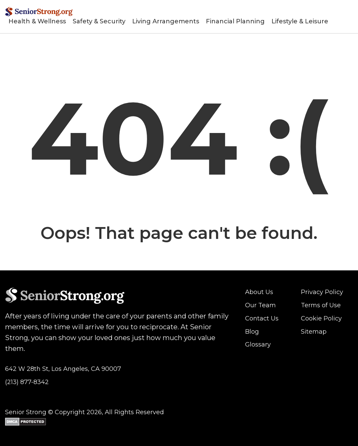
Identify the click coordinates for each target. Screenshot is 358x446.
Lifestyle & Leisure (299, 21)
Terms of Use (321, 305)
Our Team (260, 305)
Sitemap (314, 331)
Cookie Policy (321, 318)
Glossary (258, 344)
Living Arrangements (165, 21)
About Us (259, 292)
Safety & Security (99, 21)
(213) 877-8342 (27, 382)
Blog (252, 331)
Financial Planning (235, 21)
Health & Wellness (37, 21)
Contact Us (262, 318)
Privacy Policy (322, 292)
